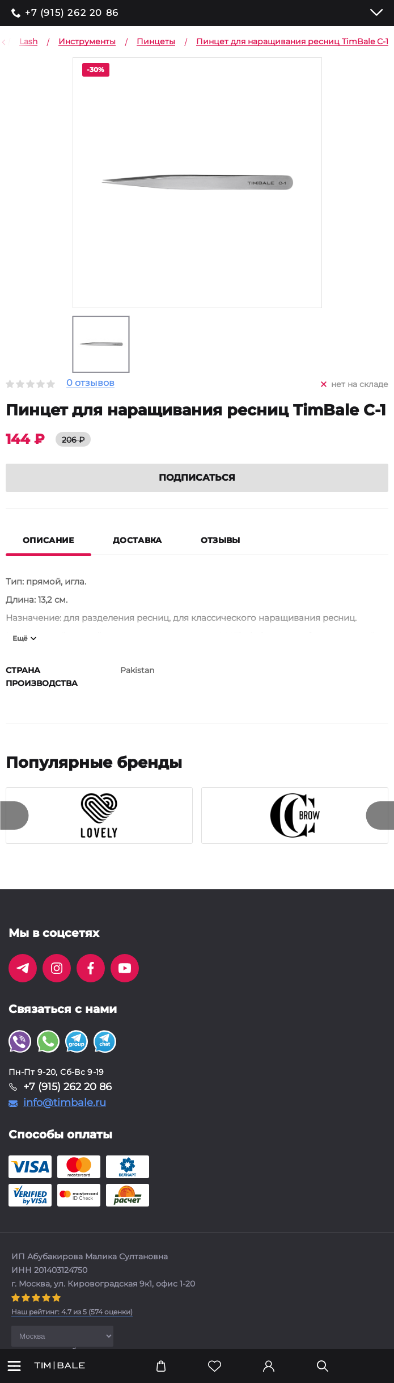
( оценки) (72, 1312)
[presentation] (14, 815)
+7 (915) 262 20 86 (72, 13)
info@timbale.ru (64, 1103)
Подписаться (197, 477)
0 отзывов (90, 383)
